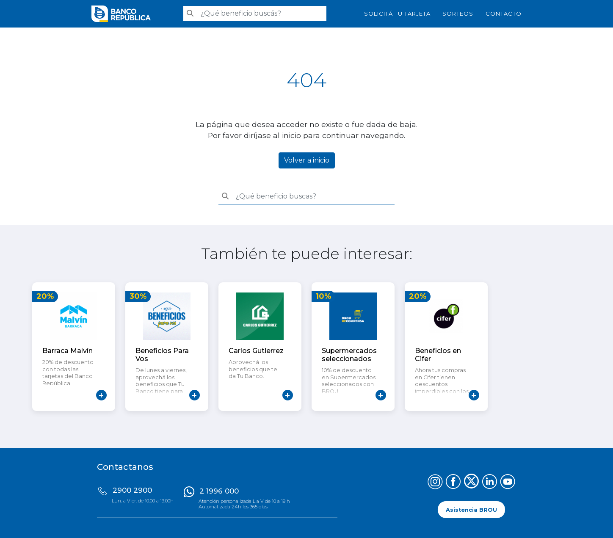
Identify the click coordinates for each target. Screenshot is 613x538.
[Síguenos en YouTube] (507, 483)
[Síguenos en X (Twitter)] (471, 483)
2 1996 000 (219, 491)
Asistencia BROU (471, 509)
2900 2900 (132, 490)
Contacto (504, 13)
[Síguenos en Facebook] (453, 483)
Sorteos (457, 13)
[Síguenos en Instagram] (435, 483)
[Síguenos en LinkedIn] (489, 483)
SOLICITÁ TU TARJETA (397, 13)
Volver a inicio (306, 160)
